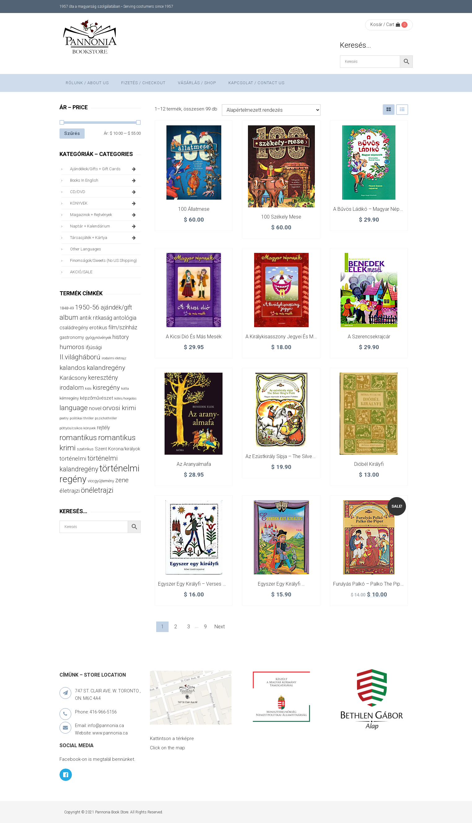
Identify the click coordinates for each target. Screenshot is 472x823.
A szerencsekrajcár (369, 337)
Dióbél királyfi (369, 464)
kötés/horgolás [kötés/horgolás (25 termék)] (125, 398)
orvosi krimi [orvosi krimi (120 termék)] (119, 408)
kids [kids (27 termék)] (88, 389)
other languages (85, 249)
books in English (104, 180)
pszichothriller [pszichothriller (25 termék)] (106, 418)
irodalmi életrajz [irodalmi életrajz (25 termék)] (114, 358)
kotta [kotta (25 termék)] (125, 389)
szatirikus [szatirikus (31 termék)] (85, 449)
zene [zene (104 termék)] (122, 480)
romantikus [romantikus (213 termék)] (78, 437)
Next (219, 627)
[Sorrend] (271, 110)
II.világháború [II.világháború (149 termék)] (80, 357)
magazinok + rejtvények (104, 214)
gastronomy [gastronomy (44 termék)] (72, 337)
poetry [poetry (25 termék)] (64, 418)
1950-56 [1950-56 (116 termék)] (87, 307)
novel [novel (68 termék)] (95, 408)
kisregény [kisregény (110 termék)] (106, 387)
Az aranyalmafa (194, 464)
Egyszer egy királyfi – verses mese (196, 584)
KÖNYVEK (104, 203)
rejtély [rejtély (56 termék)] (103, 428)
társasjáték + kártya (104, 237)
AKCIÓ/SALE (81, 272)
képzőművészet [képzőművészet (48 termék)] (96, 398)
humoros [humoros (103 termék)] (72, 347)
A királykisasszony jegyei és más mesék (289, 337)
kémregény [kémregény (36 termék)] (69, 398)
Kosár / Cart (385, 24)
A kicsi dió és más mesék (194, 337)
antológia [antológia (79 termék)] (124, 317)
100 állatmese (194, 209)
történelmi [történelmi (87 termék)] (73, 458)
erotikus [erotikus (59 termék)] (98, 328)
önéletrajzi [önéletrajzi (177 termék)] (97, 490)
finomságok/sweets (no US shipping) (103, 260)
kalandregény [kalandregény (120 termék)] (106, 367)
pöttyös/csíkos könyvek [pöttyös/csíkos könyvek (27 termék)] (78, 428)
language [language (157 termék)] (74, 408)
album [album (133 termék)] (69, 317)
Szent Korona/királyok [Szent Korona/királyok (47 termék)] (117, 449)
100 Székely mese (281, 217)
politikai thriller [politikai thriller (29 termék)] (82, 418)
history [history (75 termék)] (120, 337)
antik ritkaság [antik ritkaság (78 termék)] (96, 317)
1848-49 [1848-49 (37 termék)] (67, 308)
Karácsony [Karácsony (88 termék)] (73, 377)
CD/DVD (104, 191)
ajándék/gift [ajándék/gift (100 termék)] (116, 307)
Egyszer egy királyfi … (281, 584)
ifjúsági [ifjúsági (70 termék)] (94, 347)
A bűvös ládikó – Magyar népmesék (373, 209)
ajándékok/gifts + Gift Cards (104, 169)
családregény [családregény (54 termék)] (74, 328)
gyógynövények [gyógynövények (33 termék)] (98, 337)
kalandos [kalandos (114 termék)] (73, 367)
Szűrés (72, 133)
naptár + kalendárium (104, 226)
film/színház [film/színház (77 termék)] (122, 327)
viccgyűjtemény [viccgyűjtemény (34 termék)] (101, 481)
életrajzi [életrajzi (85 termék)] (70, 490)
